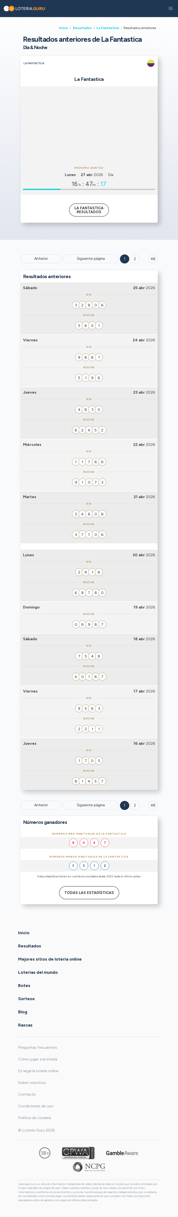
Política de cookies (34, 1117)
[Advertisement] (89, 125)
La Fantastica (107, 28)
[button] (171, 8)
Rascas (25, 1025)
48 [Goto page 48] (153, 805)
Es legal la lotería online (38, 1071)
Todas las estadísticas (89, 893)
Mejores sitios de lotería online (50, 959)
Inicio (63, 28)
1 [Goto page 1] (124, 259)
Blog (22, 1011)
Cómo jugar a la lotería (37, 1059)
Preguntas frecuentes (37, 1047)
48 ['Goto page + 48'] (153, 259)
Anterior (41, 258)
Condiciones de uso (35, 1106)
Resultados (82, 28)
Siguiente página (91, 258)
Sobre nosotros (32, 1082)
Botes (24, 985)
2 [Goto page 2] (135, 259)
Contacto (27, 1094)
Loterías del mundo (38, 972)
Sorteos (26, 998)
